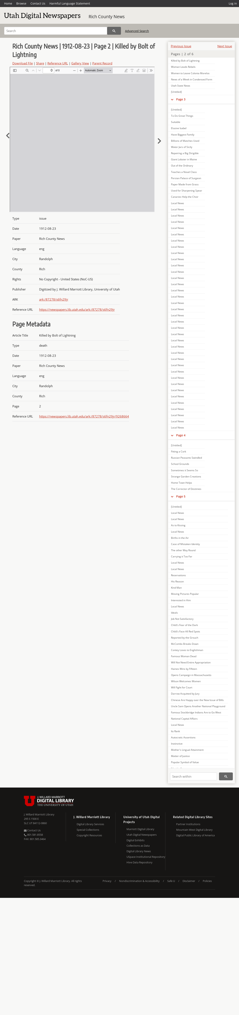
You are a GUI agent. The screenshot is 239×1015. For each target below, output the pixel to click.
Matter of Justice (180, 756)
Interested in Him (181, 600)
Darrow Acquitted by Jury (185, 693)
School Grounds (180, 464)
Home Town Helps (181, 482)
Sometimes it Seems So (184, 470)
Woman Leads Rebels (183, 67)
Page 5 (180, 496)
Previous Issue (181, 46)
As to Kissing (178, 525)
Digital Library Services (90, 824)
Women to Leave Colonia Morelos (190, 73)
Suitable (175, 122)
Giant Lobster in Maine (184, 159)
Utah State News (180, 85)
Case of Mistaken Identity (185, 544)
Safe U (171, 881)
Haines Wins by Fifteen (184, 669)
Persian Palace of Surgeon (186, 178)
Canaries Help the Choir (184, 197)
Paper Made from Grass (185, 184)
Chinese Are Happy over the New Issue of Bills (197, 700)
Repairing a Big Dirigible (185, 153)
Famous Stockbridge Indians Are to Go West (196, 712)
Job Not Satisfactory (182, 619)
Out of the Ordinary (182, 165)
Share (40, 63)
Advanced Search (137, 31)
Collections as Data (138, 845)
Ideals (174, 612)
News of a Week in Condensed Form (191, 79)
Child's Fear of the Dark (184, 625)
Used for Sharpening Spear (186, 190)
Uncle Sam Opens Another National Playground (198, 706)
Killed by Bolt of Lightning (185, 60)
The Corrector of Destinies (186, 489)
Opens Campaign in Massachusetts (191, 675)
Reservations (178, 575)
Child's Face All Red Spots (185, 631)
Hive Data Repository (139, 862)
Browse (21, 3)
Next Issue (224, 46)
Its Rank (175, 731)
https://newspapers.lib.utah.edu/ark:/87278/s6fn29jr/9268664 (84, 416)
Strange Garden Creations (186, 476)
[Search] (55, 31)
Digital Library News (139, 851)
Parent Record (102, 63)
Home (8, 3)
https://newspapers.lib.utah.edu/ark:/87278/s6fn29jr (77, 309)
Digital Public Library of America (195, 835)
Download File (22, 63)
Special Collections (88, 830)
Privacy (107, 881)
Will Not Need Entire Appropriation (191, 662)
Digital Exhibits (135, 840)
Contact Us (37, 3)
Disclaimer (189, 881)
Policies (207, 881)
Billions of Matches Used (185, 141)
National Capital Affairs (184, 718)
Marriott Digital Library (140, 829)
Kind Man (176, 587)
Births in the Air (180, 538)
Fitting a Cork (178, 451)
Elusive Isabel (178, 128)
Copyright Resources (89, 835)
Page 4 (180, 435)
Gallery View (80, 63)
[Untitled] (176, 92)
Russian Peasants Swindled (186, 457)
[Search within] (193, 776)
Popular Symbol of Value (185, 762)
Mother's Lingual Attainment (187, 750)
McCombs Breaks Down (184, 644)
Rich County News (107, 16)
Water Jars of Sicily (181, 147)
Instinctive (177, 743)
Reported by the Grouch (184, 637)
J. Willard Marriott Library (39, 814)
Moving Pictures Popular (185, 594)
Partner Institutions (188, 824)
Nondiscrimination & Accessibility (139, 881)
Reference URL (57, 63)
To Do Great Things (182, 116)
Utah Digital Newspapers (142, 835)
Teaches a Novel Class (184, 172)
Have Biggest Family (182, 134)
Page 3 (180, 99)
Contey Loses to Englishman (187, 650)
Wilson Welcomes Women (186, 681)
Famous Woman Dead (183, 656)
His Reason (177, 581)
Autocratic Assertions (183, 737)
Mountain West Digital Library (194, 830)
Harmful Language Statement (69, 3)
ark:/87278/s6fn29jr (53, 299)
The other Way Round (183, 550)
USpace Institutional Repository (146, 857)
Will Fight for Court (181, 687)
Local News (177, 203)
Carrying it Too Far (181, 556)
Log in (233, 3)
